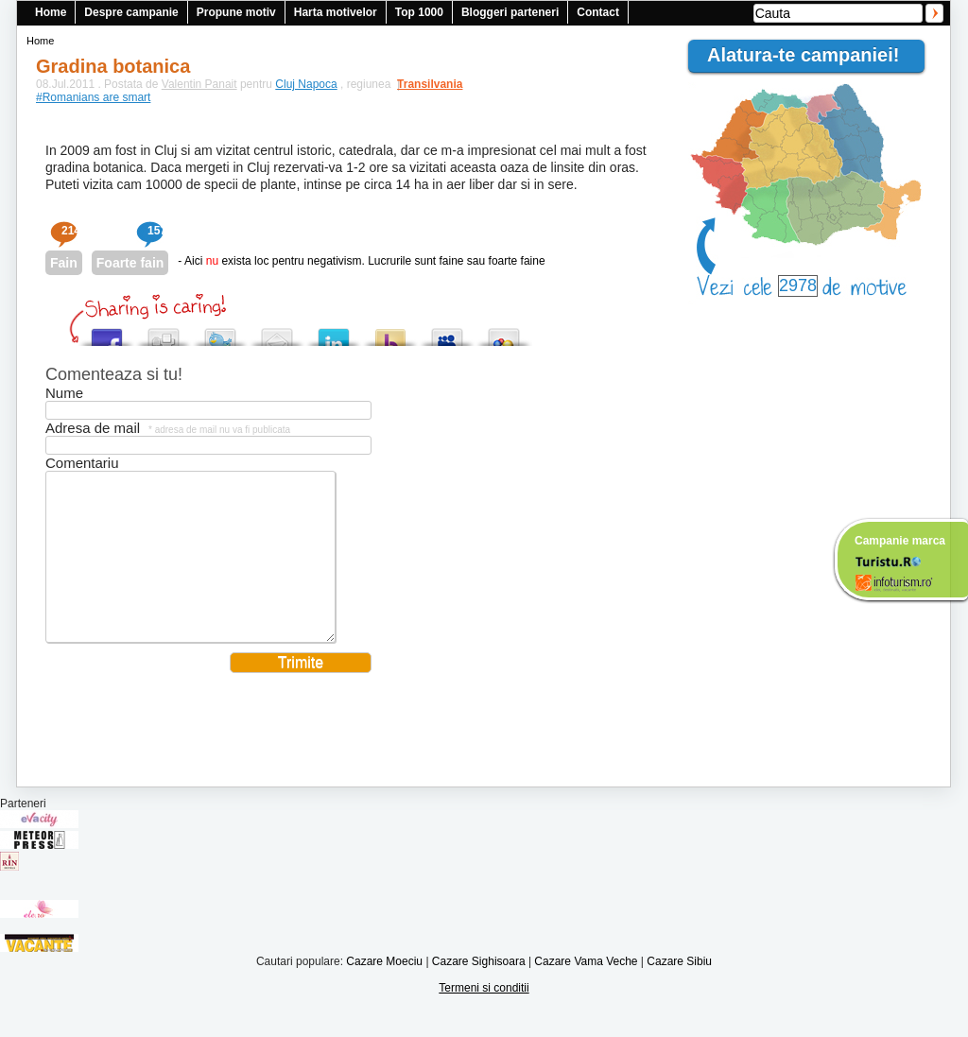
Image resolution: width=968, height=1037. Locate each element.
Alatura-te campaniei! (811, 54)
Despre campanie (131, 12)
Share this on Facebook (106, 332)
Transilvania (420, 84)
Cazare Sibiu (679, 989)
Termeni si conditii (483, 1016)
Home (50, 12)
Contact (598, 12)
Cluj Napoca (306, 84)
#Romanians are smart (93, 97)
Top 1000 (419, 12)
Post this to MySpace (447, 332)
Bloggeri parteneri (510, 12)
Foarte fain (130, 262)
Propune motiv (236, 12)
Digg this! (163, 332)
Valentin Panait (199, 84)
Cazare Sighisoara (479, 989)
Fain (64, 262)
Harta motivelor (335, 12)
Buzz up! (390, 332)
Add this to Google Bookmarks (503, 332)
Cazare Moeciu (384, 989)
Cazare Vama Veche (585, 989)
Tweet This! (220, 332)
